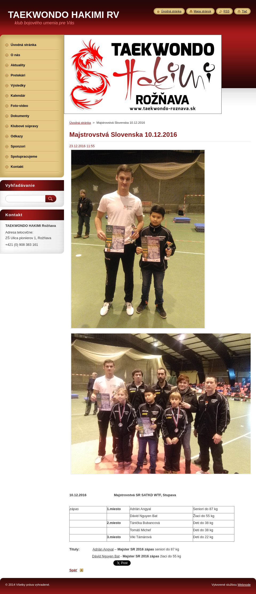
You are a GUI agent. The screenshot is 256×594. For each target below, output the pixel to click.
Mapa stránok (202, 11)
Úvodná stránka (80, 122)
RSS (226, 11)
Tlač (244, 11)
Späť (73, 570)
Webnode (244, 584)
